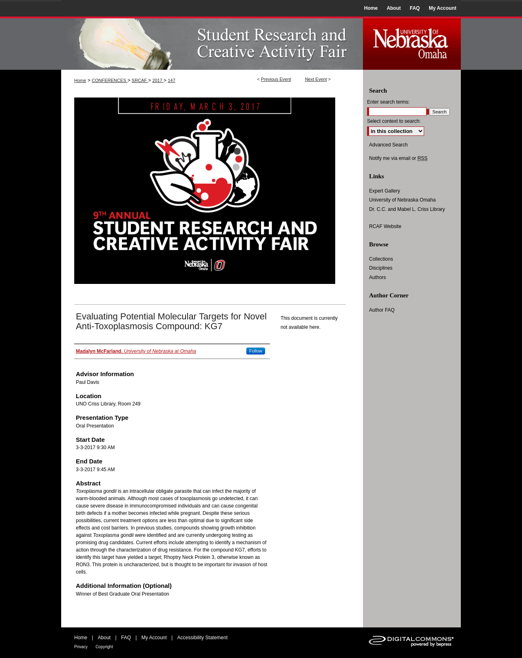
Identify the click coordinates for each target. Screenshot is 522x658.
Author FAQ (382, 310)
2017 (158, 80)
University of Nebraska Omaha (402, 200)
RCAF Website (385, 226)
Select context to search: (393, 121)
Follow (255, 350)
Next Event (316, 79)
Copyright (104, 647)
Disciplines (380, 268)
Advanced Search (388, 145)
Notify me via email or (398, 158)
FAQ (126, 637)
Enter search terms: (388, 102)
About (104, 637)
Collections (381, 259)
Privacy (81, 647)
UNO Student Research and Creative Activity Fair (212, 43)
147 (171, 80)
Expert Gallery (384, 191)
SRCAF (140, 80)
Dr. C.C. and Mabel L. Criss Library (407, 209)
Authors (377, 277)
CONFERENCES (109, 80)
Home (80, 80)
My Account (154, 637)
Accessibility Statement (202, 637)
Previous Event (276, 79)
